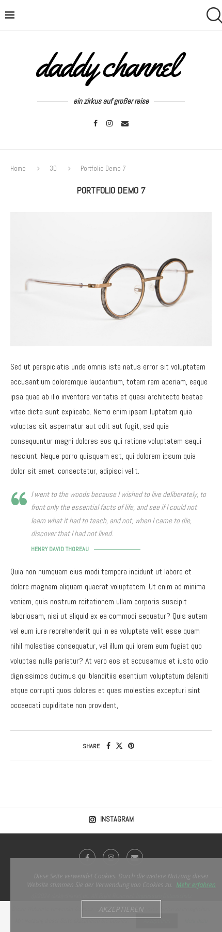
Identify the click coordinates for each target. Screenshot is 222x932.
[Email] (125, 123)
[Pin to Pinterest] (131, 745)
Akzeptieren (121, 909)
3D (53, 168)
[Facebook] (95, 123)
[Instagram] (109, 123)
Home (18, 168)
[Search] (212, 15)
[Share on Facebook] (108, 745)
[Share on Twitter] (119, 745)
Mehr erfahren (196, 884)
